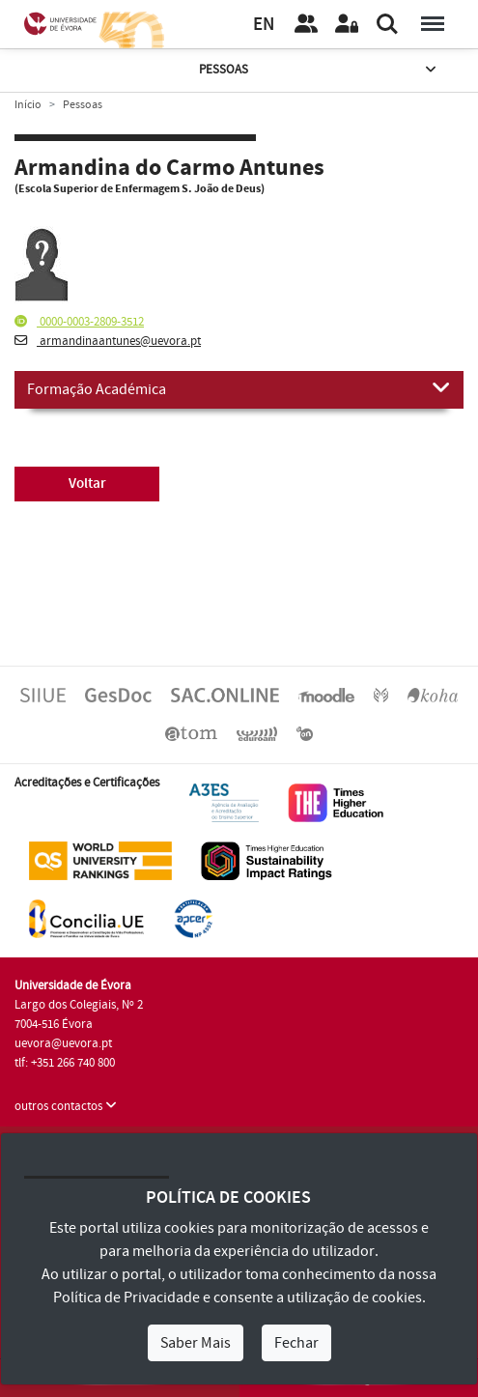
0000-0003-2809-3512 (79, 321)
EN (263, 25)
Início (28, 105)
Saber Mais (195, 1343)
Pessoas (319, 70)
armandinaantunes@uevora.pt (107, 341)
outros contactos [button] (65, 1106)
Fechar (296, 1343)
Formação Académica (239, 388)
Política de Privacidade (126, 1297)
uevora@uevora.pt (63, 1043)
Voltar (87, 483)
